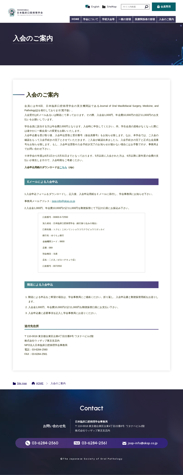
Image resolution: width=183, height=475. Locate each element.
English (95, 6)
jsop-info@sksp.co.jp (63, 201)
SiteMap (112, 6)
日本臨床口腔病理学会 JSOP (25, 12)
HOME (75, 19)
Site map (22, 383)
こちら (63, 167)
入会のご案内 (166, 19)
